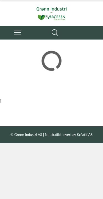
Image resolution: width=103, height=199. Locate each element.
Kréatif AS (85, 134)
